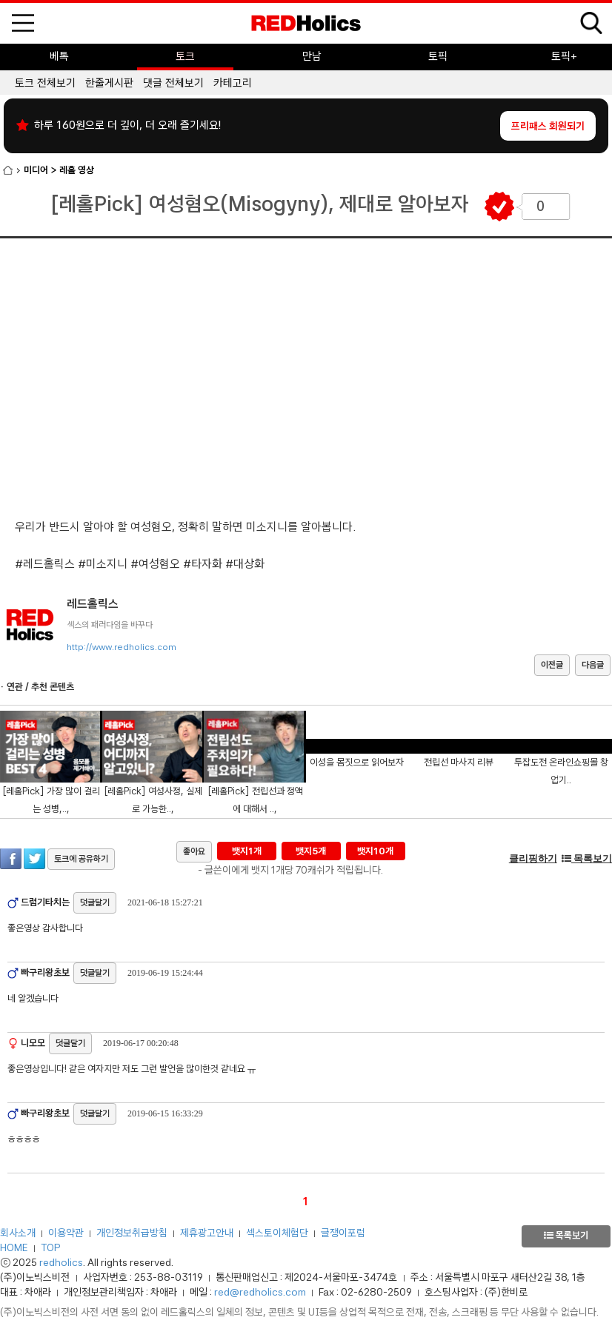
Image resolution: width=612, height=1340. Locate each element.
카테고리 (232, 83)
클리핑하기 (533, 858)
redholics (61, 1262)
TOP (51, 1247)
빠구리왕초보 (44, 972)
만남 (312, 56)
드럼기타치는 (44, 902)
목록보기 (587, 858)
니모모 (32, 1042)
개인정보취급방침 (131, 1233)
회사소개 (18, 1233)
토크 (185, 56)
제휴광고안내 (206, 1233)
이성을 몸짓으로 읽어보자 (357, 762)
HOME (14, 1247)
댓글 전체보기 (173, 83)
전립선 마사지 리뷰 (458, 762)
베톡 (59, 56)
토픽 (438, 56)
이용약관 (66, 1233)
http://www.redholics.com (121, 647)
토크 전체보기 (45, 83)
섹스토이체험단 (277, 1233)
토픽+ (564, 56)
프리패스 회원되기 (548, 126)
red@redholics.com (260, 1292)
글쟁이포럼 (343, 1233)
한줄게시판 (109, 83)
